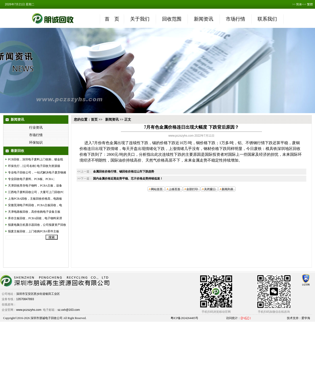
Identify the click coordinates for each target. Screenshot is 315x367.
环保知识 (36, 142)
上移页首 (174, 189)
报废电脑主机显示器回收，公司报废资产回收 (37, 224)
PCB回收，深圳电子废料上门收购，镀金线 (35, 159)
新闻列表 (227, 189)
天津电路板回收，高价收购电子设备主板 (34, 211)
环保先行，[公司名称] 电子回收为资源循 (34, 166)
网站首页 (157, 189)
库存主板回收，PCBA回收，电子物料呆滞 (35, 218)
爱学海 (305, 318)
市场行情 (36, 135)
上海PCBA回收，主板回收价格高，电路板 (35, 198)
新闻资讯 (112, 119)
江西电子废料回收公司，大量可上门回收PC (36, 192)
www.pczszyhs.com (28, 310)
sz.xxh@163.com (68, 310)
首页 (94, 119)
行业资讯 (36, 127)
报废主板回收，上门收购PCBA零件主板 (33, 231)
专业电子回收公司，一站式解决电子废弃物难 (37, 172)
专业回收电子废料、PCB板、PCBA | (31, 179)
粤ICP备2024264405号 (184, 318)
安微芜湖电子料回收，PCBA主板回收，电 (35, 205)
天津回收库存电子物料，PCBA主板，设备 (35, 185)
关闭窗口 (210, 189)
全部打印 (192, 189)
